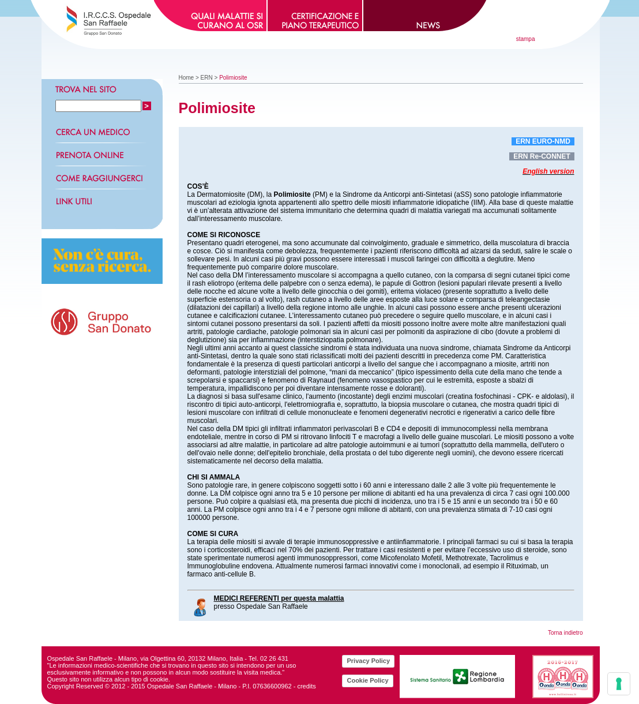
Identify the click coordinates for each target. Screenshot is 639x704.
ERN (207, 77)
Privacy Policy (368, 660)
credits (306, 686)
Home (186, 77)
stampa (525, 39)
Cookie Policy (367, 680)
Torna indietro (565, 633)
